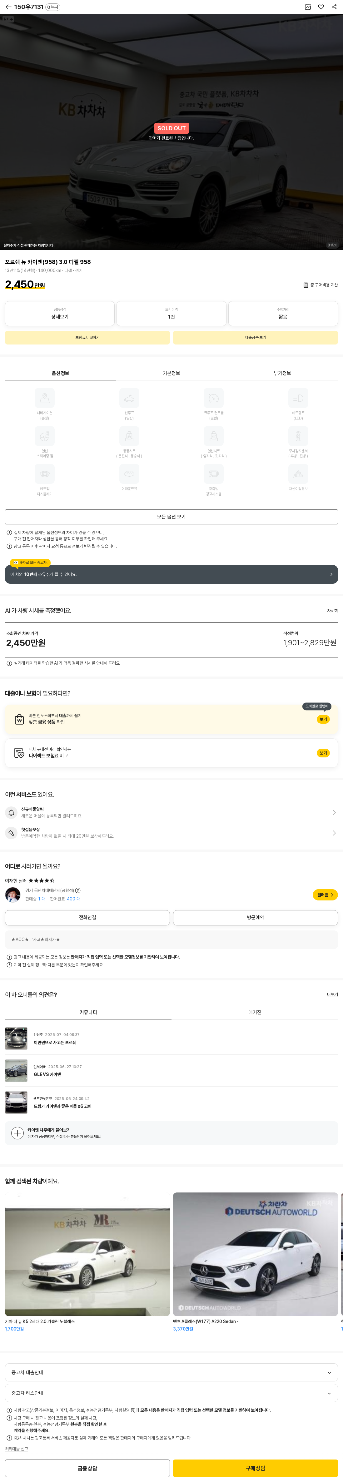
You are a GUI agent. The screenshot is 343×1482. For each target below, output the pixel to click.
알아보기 (171, 719)
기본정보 (171, 373)
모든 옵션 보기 (171, 517)
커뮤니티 (88, 1012)
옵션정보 (60, 373)
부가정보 (282, 373)
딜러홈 (322, 894)
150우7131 (37, 7)
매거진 (254, 1012)
